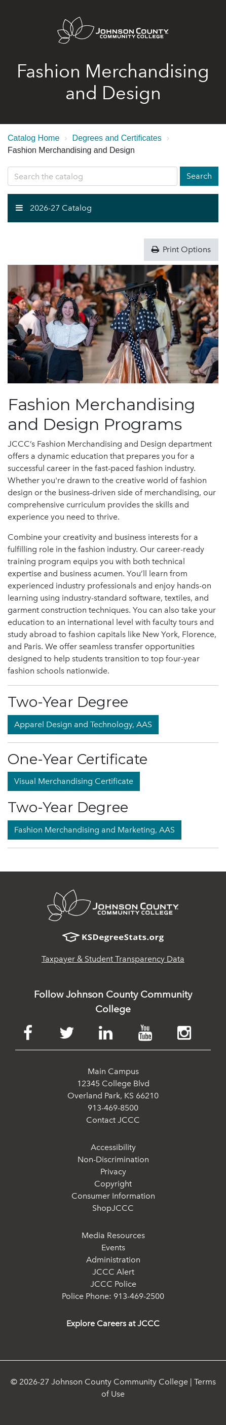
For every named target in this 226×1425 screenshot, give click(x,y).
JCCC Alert (113, 1272)
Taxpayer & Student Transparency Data (113, 959)
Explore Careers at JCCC (113, 1323)
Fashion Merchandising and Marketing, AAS (94, 830)
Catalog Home (33, 138)
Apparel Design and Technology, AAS (83, 724)
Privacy (113, 1171)
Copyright (113, 1184)
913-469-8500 (113, 1108)
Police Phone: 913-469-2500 (113, 1296)
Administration (113, 1259)
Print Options (181, 249)
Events (113, 1247)
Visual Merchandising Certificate (73, 781)
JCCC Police (113, 1284)
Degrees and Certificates (117, 138)
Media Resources (113, 1235)
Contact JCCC (113, 1120)
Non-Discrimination (113, 1159)
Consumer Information (113, 1196)
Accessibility (113, 1147)
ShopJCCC (113, 1208)
